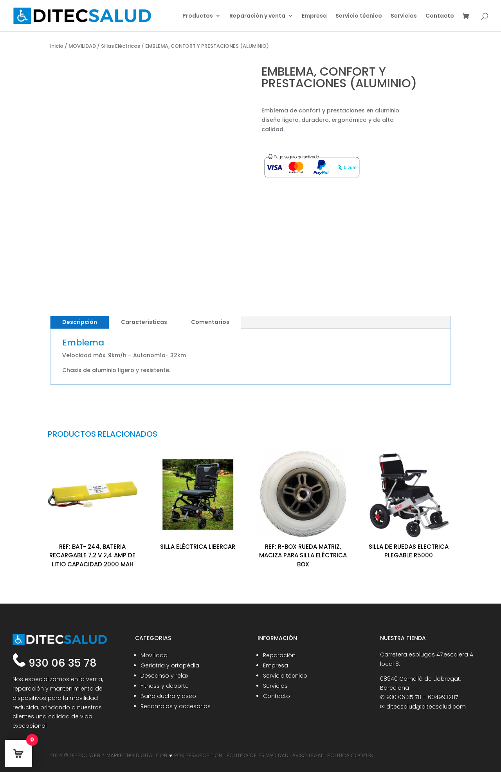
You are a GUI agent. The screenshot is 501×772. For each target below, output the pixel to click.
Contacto (439, 16)
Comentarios (210, 322)
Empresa (314, 16)
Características (144, 322)
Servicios (404, 16)
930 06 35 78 (61, 663)
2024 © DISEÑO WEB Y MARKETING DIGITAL (102, 755)
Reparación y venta (257, 16)
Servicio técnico (358, 16)
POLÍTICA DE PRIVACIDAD (257, 755)
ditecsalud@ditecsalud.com (426, 707)
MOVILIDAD (82, 46)
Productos (197, 16)
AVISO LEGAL (307, 755)
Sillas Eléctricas (120, 46)
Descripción (79, 322)
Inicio (56, 46)
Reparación (279, 655)
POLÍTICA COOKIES (350, 755)
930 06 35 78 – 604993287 (422, 697)
